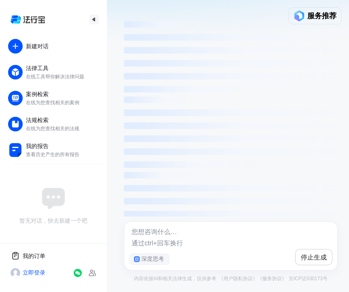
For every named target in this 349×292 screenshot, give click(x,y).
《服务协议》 (272, 278)
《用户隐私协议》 (238, 278)
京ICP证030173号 (307, 278)
